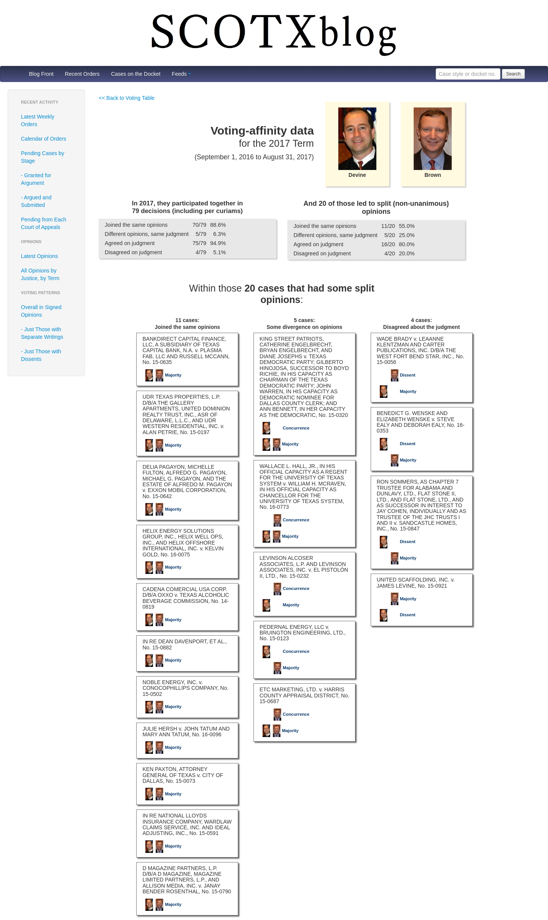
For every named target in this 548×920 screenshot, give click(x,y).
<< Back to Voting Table (127, 98)
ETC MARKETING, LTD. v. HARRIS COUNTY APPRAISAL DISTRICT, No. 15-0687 (304, 695)
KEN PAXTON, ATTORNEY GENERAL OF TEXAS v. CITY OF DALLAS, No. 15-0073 (182, 775)
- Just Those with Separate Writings (42, 333)
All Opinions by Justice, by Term (40, 274)
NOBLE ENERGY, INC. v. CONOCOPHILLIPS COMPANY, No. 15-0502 (185, 688)
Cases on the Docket (136, 74)
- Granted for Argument (36, 179)
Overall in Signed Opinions (41, 311)
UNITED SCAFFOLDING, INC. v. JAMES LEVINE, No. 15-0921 (416, 582)
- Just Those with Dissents (41, 355)
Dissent (397, 375)
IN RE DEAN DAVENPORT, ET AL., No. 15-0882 (184, 644)
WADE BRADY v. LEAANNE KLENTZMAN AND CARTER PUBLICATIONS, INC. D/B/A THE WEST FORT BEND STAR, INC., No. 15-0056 (420, 350)
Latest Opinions (39, 256)
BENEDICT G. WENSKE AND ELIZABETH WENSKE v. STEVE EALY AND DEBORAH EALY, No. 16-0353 (421, 422)
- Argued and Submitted (36, 201)
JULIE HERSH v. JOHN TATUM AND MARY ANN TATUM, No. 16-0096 (185, 731)
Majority (162, 375)
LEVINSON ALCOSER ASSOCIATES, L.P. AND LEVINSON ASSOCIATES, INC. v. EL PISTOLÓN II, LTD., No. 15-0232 (304, 567)
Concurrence (285, 428)
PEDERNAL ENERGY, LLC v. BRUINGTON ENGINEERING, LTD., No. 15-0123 (303, 633)
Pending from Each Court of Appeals (43, 223)
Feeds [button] (181, 74)
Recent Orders (82, 74)
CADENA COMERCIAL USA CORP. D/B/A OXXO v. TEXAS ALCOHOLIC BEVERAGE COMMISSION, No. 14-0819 (185, 598)
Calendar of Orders (43, 139)
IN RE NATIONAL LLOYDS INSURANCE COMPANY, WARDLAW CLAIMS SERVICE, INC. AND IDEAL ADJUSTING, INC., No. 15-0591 (186, 824)
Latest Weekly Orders (37, 120)
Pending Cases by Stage (42, 157)
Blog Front (41, 74)
